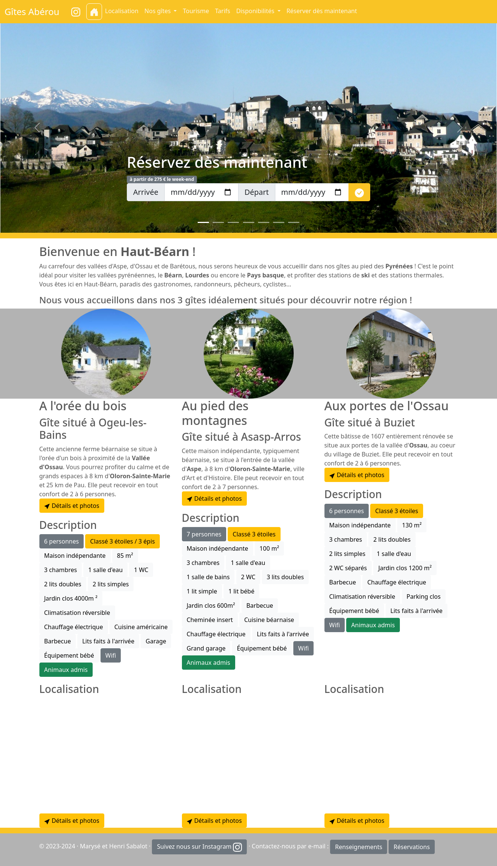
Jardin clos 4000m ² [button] (71, 598)
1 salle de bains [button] (208, 577)
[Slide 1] (203, 222)
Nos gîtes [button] (158, 11)
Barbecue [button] (57, 641)
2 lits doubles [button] (62, 584)
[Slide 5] (263, 222)
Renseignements (358, 847)
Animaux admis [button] (66, 670)
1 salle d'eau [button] (105, 570)
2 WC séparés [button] (348, 568)
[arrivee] (201, 192)
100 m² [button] (269, 548)
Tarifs (222, 11)
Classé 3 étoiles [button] (254, 534)
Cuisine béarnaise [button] (269, 620)
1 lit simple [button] (202, 591)
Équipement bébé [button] (69, 655)
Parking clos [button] (424, 596)
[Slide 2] (218, 222)
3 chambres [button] (60, 570)
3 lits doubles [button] (285, 577)
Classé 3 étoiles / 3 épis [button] (122, 541)
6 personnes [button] (61, 541)
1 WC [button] (141, 570)
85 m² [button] (125, 555)
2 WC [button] (248, 577)
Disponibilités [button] (256, 11)
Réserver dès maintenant (322, 11)
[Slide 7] (293, 222)
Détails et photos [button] (71, 506)
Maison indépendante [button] (75, 555)
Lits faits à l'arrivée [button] (108, 641)
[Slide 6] (278, 222)
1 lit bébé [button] (241, 591)
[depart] (312, 192)
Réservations (411, 847)
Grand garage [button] (206, 648)
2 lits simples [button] (111, 584)
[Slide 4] (248, 222)
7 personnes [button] (204, 534)
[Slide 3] (233, 222)
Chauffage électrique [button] (73, 627)
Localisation (121, 11)
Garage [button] (156, 641)
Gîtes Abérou (32, 11)
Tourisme (196, 11)
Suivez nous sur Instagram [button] (199, 847)
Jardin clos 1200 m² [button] (404, 568)
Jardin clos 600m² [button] (211, 605)
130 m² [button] (412, 525)
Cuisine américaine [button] (141, 627)
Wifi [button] (110, 655)
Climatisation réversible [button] (77, 612)
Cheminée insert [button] (210, 620)
